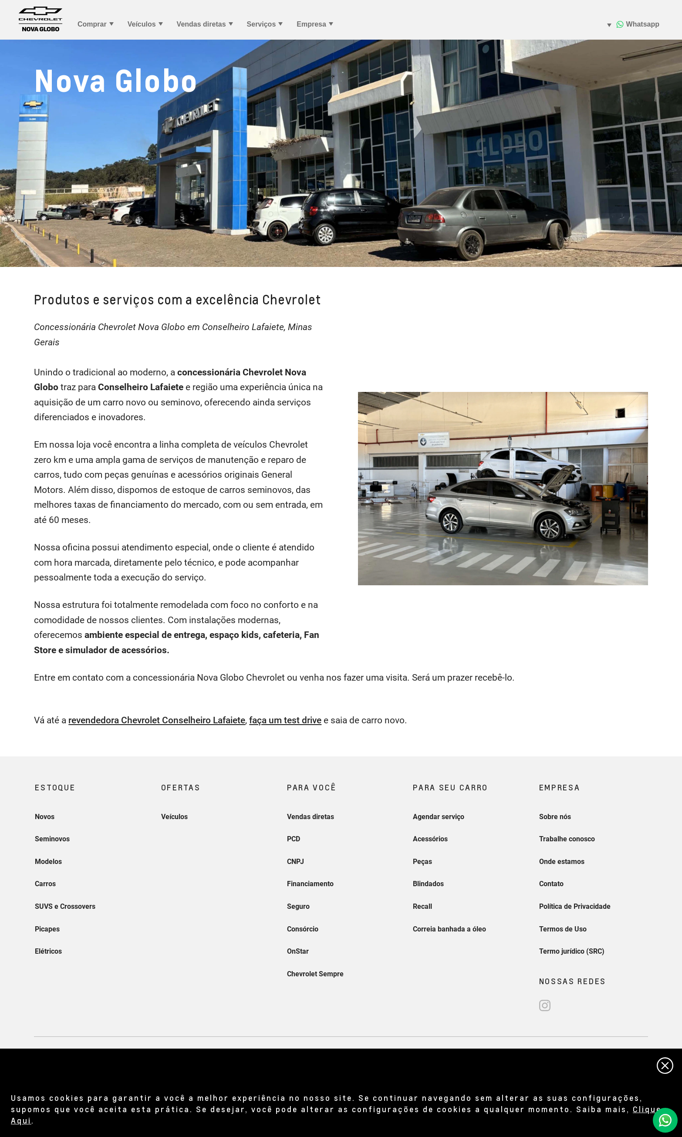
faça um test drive (285, 720)
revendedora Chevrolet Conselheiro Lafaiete (156, 720)
